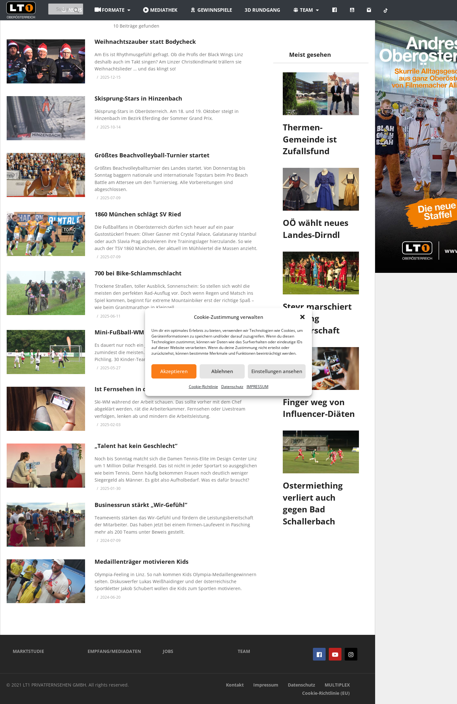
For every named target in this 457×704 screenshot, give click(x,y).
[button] (302, 317)
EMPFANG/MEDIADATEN (114, 651)
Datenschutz (232, 386)
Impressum (265, 685)
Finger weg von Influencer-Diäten (319, 408)
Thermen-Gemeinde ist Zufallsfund (310, 139)
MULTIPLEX (337, 685)
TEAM (244, 651)
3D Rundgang (297, 10)
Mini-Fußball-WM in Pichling (135, 332)
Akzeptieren (174, 371)
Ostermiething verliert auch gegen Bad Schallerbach (313, 503)
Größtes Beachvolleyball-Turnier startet (152, 155)
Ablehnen (222, 371)
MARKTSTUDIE (28, 651)
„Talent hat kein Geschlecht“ (136, 446)
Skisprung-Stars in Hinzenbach (138, 98)
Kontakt (235, 685)
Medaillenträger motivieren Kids (142, 561)
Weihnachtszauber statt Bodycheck (145, 41)
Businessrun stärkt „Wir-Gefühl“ (141, 505)
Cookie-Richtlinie (203, 386)
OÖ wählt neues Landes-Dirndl (315, 228)
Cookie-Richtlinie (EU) (326, 693)
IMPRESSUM (257, 386)
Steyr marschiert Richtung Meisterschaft (317, 318)
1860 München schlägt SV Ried (138, 214)
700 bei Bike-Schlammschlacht (138, 273)
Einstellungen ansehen (276, 371)
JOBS (168, 651)
